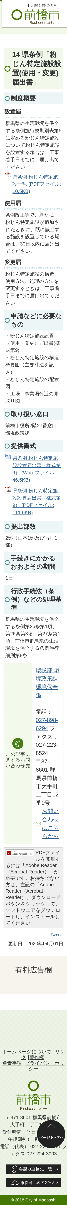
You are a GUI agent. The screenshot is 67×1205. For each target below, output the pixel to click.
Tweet (56, 934)
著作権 (36, 1057)
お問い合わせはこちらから (50, 823)
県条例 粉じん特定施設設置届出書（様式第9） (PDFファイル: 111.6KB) (37, 501)
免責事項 (12, 1063)
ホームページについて (27, 1051)
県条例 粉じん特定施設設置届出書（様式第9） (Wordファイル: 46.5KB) (37, 468)
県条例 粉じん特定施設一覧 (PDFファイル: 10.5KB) (37, 184)
